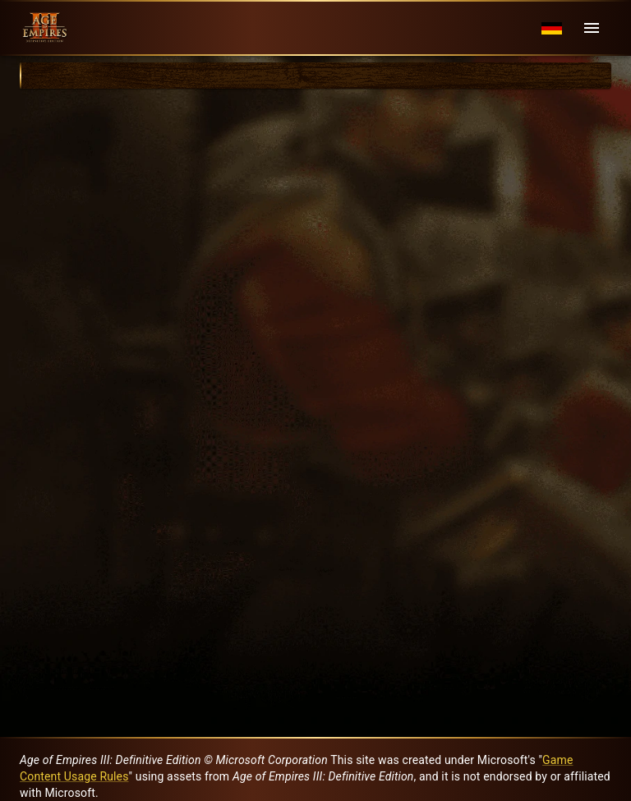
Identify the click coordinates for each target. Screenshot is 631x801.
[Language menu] (552, 28)
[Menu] (591, 28)
